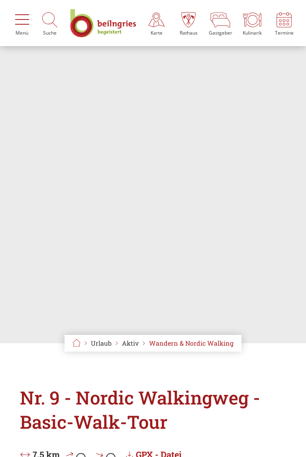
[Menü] (22, 23)
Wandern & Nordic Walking (191, 343)
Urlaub (101, 343)
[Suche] (50, 23)
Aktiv (130, 343)
